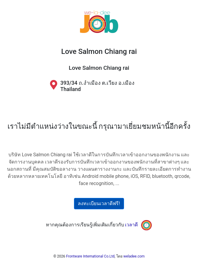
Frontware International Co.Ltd (90, 256)
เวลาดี (131, 225)
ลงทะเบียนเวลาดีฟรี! (99, 203)
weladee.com (134, 256)
